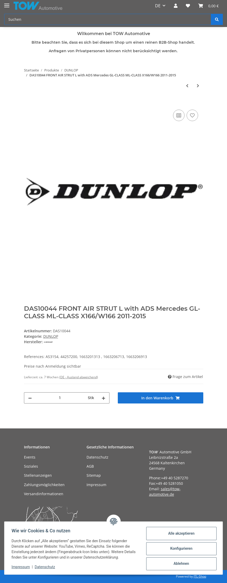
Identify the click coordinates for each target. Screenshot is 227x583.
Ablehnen (180, 563)
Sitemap (94, 475)
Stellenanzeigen (38, 475)
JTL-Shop (200, 576)
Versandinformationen (43, 493)
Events (29, 457)
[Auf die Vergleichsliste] (179, 115)
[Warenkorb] (208, 6)
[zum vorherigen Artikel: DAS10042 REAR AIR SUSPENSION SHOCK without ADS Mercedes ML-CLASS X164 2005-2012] (187, 85)
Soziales (31, 466)
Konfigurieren (180, 548)
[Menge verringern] (30, 398)
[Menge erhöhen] (103, 398)
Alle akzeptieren (180, 533)
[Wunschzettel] (188, 6)
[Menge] (59, 398)
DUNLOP (50, 336)
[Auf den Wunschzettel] (192, 115)
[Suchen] (107, 19)
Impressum (96, 484)
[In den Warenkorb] (28, 102)
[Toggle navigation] (6, 3)
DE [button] (158, 6)
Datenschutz (97, 457)
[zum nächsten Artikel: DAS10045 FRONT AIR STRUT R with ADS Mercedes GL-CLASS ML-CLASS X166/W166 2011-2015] (198, 85)
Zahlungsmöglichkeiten (44, 484)
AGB (90, 466)
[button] (176, 6)
